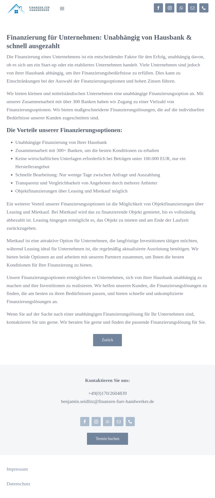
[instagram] (169, 7)
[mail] (192, 7)
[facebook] (158, 7)
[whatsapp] (181, 7)
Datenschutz (18, 483)
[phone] (203, 7)
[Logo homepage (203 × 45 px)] (29, 6)
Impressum (17, 469)
